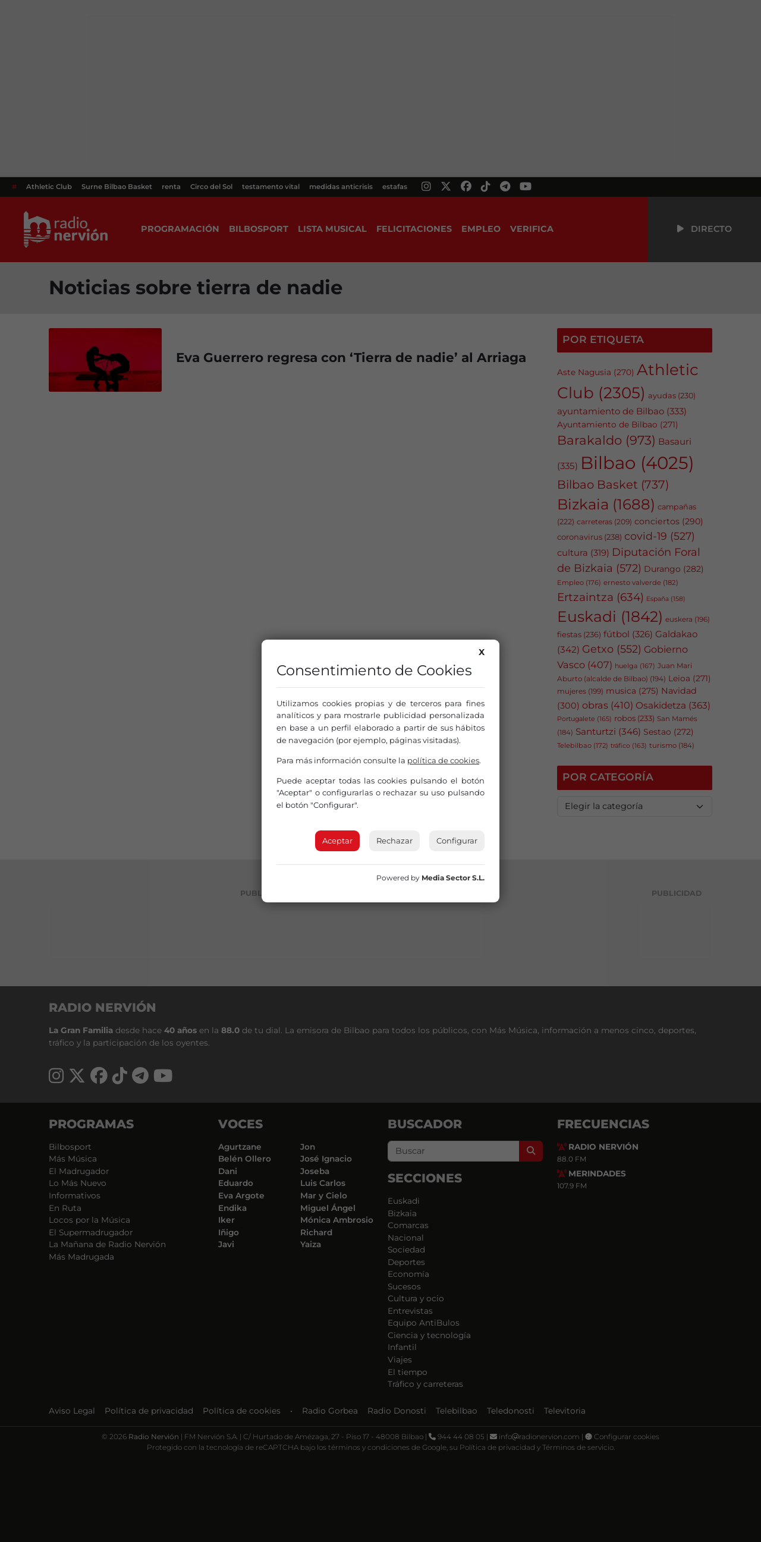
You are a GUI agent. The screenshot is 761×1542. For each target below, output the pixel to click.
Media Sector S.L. (453, 877)
